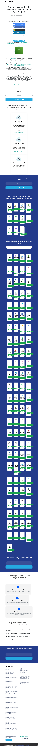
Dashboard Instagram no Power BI (11, 712)
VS (14, 15)
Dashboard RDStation (9, 681)
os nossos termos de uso (23, 42)
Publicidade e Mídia (23, 675)
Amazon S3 (8, 60)
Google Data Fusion (19, 15)
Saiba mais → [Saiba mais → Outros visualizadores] (23, 209)
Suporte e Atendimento (24, 678)
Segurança (22, 695)
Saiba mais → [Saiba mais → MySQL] (30, 220)
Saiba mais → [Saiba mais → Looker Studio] (11, 210)
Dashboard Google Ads (9, 673)
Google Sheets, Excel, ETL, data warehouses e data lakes (22, 65)
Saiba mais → (11, 260)
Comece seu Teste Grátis (19, 99)
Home (12, 15)
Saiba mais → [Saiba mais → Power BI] (17, 209)
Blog (21, 697)
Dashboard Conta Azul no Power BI (11, 728)
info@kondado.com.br (24, 736)
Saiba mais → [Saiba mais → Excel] (17, 220)
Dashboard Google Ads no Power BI (11, 703)
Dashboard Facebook (9, 674)
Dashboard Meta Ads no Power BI (11, 702)
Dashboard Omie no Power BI (10, 717)
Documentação (22, 698)
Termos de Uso (22, 699)
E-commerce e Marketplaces (25, 676)
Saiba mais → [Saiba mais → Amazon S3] (30, 210)
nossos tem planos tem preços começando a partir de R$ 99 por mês (19, 83)
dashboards (14, 64)
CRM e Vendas (22, 672)
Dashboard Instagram (9, 678)
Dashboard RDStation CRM (10, 672)
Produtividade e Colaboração (25, 681)
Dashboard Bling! (8, 669)
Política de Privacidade (24, 700)
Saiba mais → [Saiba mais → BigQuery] (11, 220)
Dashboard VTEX (8, 676)
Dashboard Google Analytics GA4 (11, 677)
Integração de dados (24, 692)
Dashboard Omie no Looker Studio (11, 716)
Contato (21, 668)
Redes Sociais (22, 683)
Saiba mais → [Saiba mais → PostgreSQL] (11, 232)
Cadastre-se (8, 739)
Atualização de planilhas (24, 691)
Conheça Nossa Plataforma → (19, 132)
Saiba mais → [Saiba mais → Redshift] (17, 232)
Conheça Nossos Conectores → (19, 151)
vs (20, 701)
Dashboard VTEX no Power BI (11, 696)
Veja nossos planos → (19, 171)
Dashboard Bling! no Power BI (10, 698)
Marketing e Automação (24, 673)
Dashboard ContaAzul (9, 682)
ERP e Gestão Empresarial (24, 682)
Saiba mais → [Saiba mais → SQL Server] (23, 233)
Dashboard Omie (8, 680)
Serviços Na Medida (23, 694)
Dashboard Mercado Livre (10, 684)
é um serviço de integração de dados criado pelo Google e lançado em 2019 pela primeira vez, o (19, 59)
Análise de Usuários (24, 684)
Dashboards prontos (24, 670)
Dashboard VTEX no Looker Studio (11, 697)
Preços (21, 669)
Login (21, 696)
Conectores (22, 671)
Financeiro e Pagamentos (24, 677)
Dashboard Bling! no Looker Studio (11, 686)
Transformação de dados (24, 693)
